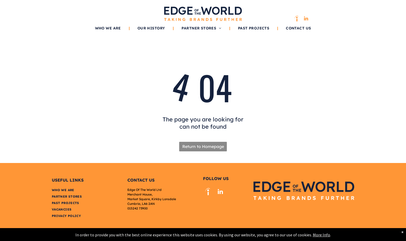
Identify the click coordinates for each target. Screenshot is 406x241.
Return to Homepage (203, 146)
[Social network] (296, 19)
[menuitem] (108, 28)
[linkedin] (306, 19)
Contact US (141, 180)
